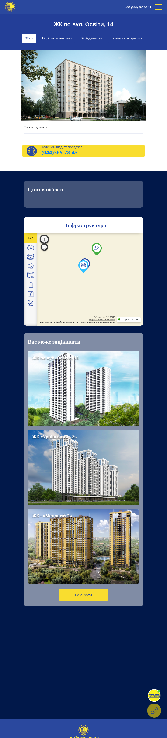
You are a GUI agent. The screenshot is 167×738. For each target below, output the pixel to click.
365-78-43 (66, 152)
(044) (48, 152)
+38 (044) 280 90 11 (138, 7)
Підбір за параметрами (57, 38)
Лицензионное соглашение (102, 320)
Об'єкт (29, 38)
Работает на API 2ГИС (104, 317)
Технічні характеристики (126, 38)
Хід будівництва (91, 38)
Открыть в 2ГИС (130, 320)
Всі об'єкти (83, 595)
